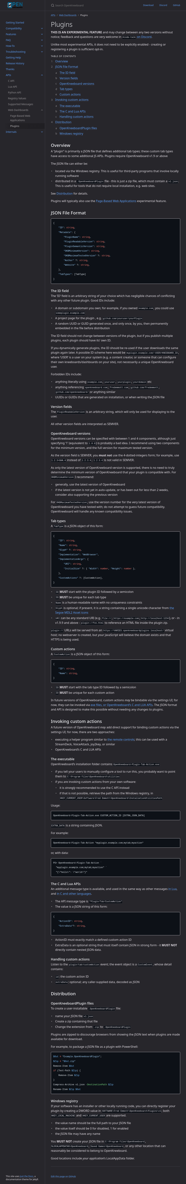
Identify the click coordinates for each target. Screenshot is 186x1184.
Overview (61, 61)
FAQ (8, 40)
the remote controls (120, 739)
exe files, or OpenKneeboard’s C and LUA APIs (122, 705)
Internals (11, 132)
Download (148, 5)
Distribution (63, 122)
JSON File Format (66, 67)
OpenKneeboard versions (77, 84)
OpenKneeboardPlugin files (78, 128)
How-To (10, 46)
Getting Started (15, 22)
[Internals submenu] (42, 132)
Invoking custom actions (71, 100)
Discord (163, 5)
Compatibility (14, 28)
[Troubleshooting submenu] (42, 52)
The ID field (67, 73)
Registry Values (17, 98)
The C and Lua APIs (73, 111)
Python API (14, 92)
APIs (8, 75)
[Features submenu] (42, 34)
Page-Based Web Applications (20, 118)
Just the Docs (26, 1176)
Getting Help (13, 57)
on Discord (144, 37)
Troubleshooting (15, 51)
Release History (15, 63)
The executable (70, 106)
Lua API (12, 86)
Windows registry (71, 134)
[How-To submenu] (42, 46)
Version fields (69, 78)
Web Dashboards (18, 110)
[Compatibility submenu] (42, 28)
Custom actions (70, 94)
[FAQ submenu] (42, 40)
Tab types (66, 89)
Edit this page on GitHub (63, 1176)
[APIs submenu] (42, 75)
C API (11, 81)
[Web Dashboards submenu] (42, 110)
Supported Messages (20, 104)
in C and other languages (74, 894)
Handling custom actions (76, 117)
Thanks (10, 69)
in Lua (172, 889)
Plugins (14, 126)
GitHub (176, 5)
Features (11, 34)
